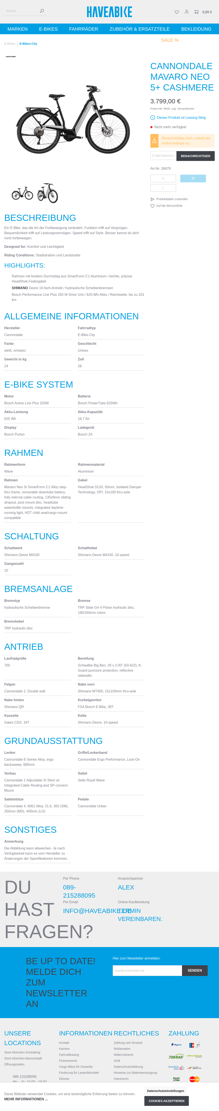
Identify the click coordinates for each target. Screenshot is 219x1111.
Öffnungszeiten (14, 1064)
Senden (195, 970)
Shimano (20, 288)
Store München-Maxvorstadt (23, 1058)
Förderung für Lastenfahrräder (79, 1072)
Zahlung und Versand (128, 1042)
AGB (117, 1060)
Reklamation (122, 1048)
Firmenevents (68, 1060)
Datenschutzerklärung (128, 1066)
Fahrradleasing (69, 1054)
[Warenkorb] (203, 11)
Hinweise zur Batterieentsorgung (135, 1072)
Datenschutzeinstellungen (165, 1091)
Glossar (64, 1078)
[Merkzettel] (177, 11)
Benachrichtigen (195, 156)
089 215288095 (25, 1076)
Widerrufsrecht (123, 1054)
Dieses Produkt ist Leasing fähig (181, 117)
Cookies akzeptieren (167, 1101)
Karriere (64, 1048)
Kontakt (64, 1042)
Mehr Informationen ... (26, 1099)
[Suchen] (20, 11)
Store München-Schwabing (22, 1052)
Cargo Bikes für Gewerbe (76, 1066)
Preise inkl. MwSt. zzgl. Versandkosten (172, 108)
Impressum (121, 1078)
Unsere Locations (22, 1038)
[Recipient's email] (147, 970)
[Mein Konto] (187, 12)
